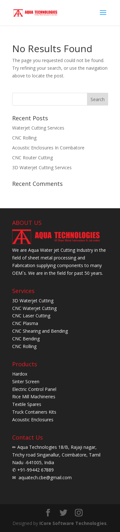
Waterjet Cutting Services (38, 128)
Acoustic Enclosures (32, 420)
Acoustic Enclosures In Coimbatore (48, 148)
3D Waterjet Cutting (32, 301)
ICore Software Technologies (73, 523)
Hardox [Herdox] (19, 374)
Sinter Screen (25, 381)
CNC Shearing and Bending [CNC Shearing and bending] (40, 331)
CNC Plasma (25, 323)
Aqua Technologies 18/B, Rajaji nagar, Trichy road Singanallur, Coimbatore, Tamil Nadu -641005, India (56, 454)
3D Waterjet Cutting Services (42, 167)
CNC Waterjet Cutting (34, 308)
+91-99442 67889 (35, 470)
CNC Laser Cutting (31, 316)
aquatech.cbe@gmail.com (44, 477)
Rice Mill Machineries (33, 396)
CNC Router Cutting (32, 158)
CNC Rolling (24, 138)
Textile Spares (26, 404)
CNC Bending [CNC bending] (26, 339)
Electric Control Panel (34, 389)
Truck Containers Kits (34, 412)
